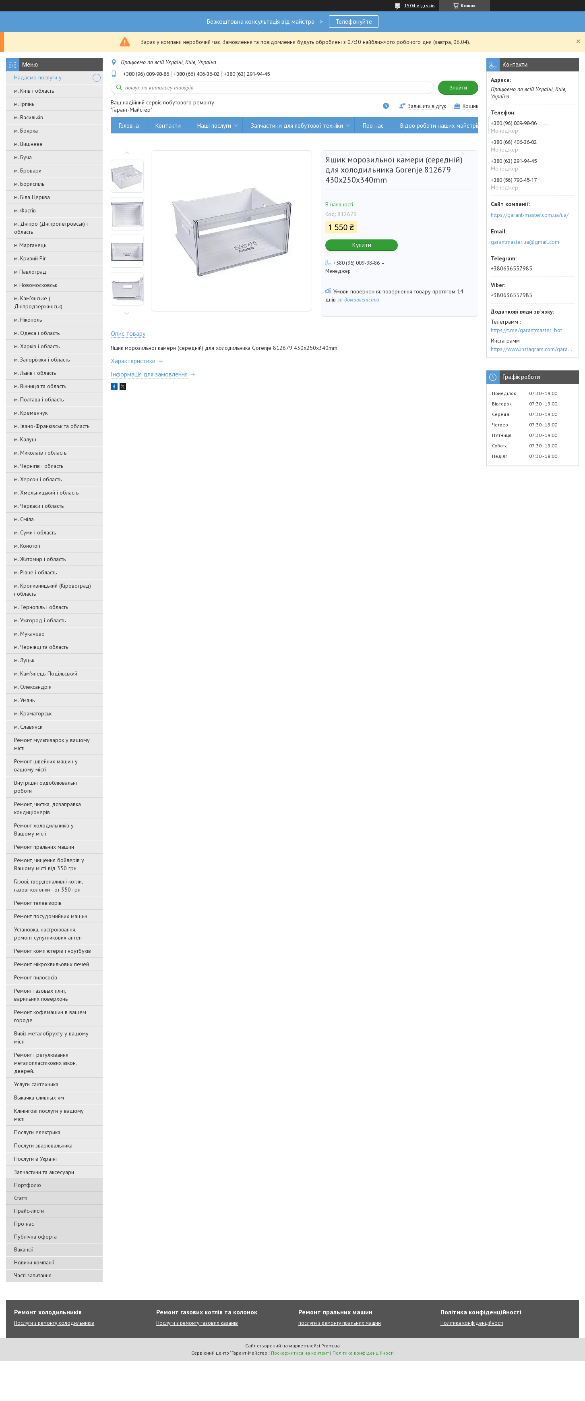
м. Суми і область (35, 532)
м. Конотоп (27, 545)
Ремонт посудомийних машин (50, 916)
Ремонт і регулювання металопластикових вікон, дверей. (45, 1063)
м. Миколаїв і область (40, 452)
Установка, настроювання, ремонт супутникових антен (48, 933)
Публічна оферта (35, 1236)
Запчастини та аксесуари (44, 1172)
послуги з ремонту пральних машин (339, 1323)
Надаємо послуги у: (38, 77)
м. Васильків (28, 117)
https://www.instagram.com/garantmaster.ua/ (533, 349)
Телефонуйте (353, 21)
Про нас (24, 1223)
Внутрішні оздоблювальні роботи (45, 786)
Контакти (168, 126)
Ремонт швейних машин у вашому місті (46, 765)
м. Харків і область (37, 346)
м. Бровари (27, 170)
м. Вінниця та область (40, 386)
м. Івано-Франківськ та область (51, 426)
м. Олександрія (33, 686)
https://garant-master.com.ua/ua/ (529, 214)
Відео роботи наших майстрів (440, 126)
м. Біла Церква (32, 197)
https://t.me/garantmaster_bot (526, 330)
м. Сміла (24, 519)
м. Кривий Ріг (30, 258)
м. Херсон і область (38, 479)
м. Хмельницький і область (46, 492)
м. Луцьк (24, 660)
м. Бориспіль (29, 183)
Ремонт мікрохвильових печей (51, 964)
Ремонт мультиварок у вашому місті (52, 744)
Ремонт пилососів (35, 977)
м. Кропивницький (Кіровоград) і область (52, 589)
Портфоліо (27, 1185)
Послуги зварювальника (43, 1145)
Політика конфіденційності (471, 1323)
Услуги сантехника (36, 1084)
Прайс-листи (29, 1210)
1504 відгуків (419, 5)
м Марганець (30, 245)
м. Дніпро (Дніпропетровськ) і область (51, 227)
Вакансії (23, 1249)
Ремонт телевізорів (38, 902)
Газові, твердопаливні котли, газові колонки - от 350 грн (48, 885)
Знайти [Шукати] (458, 88)
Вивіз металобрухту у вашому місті (51, 1037)
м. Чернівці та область (41, 647)
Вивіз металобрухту (522, 126)
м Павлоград (30, 271)
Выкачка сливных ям (39, 1097)
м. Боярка (26, 130)
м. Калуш (25, 439)
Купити (361, 245)
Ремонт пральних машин (44, 846)
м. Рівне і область (35, 572)
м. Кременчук (31, 412)
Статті (20, 1197)
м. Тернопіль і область (41, 607)
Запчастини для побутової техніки (297, 126)
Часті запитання (33, 1275)
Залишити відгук (427, 106)
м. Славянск (28, 726)
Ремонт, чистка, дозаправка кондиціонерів (47, 808)
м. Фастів (25, 210)
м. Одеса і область (37, 333)
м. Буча (23, 157)
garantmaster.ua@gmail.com (525, 241)
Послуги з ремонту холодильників (54, 1323)
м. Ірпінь (24, 104)
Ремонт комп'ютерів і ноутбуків (52, 950)
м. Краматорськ (33, 713)
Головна (129, 126)
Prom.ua (330, 1346)
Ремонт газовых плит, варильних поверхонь (41, 994)
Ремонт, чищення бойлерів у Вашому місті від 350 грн (49, 864)
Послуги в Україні (35, 1158)
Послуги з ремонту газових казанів (197, 1323)
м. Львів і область (35, 372)
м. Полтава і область (39, 399)
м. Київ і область (34, 90)
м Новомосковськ (35, 285)
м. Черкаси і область (39, 505)
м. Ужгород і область (40, 620)
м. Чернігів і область (38, 466)
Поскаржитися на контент (300, 1353)
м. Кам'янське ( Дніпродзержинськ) (38, 302)
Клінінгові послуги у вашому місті (49, 1114)
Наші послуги (214, 126)
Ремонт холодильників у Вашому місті (44, 829)
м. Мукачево (29, 633)
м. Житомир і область (40, 559)
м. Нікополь (28, 319)
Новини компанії (34, 1262)
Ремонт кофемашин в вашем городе (50, 1016)
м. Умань (24, 700)
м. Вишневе (28, 144)
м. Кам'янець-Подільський (45, 673)
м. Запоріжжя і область (42, 359)
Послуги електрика (37, 1132)
